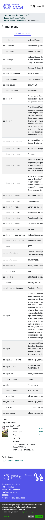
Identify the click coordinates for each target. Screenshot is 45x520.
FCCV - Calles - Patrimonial (15, 21)
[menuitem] (34, 6)
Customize (5, 516)
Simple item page (22, 33)
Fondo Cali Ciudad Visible (14, 18)
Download (41, 431)
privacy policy (28, 512)
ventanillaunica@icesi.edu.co (13, 498)
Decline (31, 516)
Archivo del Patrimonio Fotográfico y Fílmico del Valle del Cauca (20, 15)
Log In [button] (38, 6)
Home (4, 15)
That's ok (39, 516)
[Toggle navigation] (43, 6)
